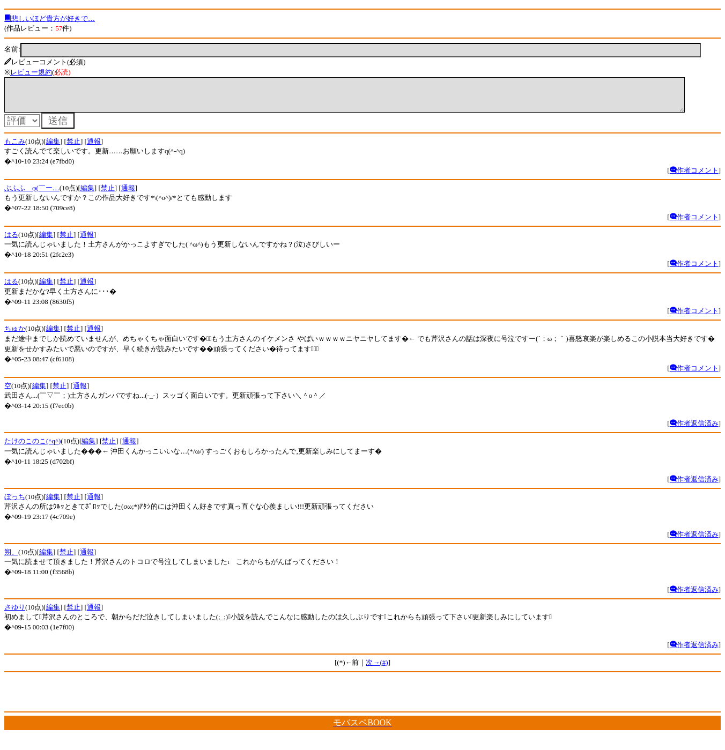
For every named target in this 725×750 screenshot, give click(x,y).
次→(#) (377, 669)
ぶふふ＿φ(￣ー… (32, 194)
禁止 (73, 148)
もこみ (14, 148)
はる (11, 241)
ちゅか (14, 335)
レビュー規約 (31, 72)
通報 (94, 148)
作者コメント (694, 177)
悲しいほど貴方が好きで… (49, 18)
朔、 (11, 558)
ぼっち (14, 503)
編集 (53, 148)
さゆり (14, 614)
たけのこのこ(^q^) (32, 447)
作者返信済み (694, 430)
